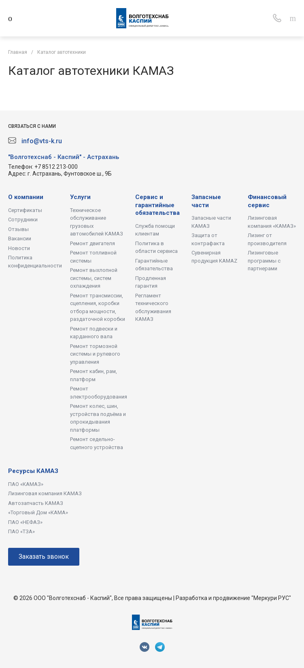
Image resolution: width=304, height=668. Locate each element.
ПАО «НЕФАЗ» (25, 522)
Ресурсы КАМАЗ (33, 471)
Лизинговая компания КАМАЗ (45, 493)
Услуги (80, 197)
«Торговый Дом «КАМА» (38, 512)
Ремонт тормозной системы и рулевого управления (95, 354)
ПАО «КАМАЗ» (25, 484)
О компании (25, 197)
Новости (19, 248)
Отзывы (18, 229)
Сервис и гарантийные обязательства (157, 204)
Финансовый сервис (267, 201)
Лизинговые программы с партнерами (264, 260)
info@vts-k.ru (41, 141)
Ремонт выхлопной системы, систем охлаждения (93, 278)
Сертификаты (25, 210)
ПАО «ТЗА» (21, 531)
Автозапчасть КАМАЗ (35, 503)
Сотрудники (23, 219)
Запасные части (206, 201)
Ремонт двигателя (92, 243)
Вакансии (19, 238)
